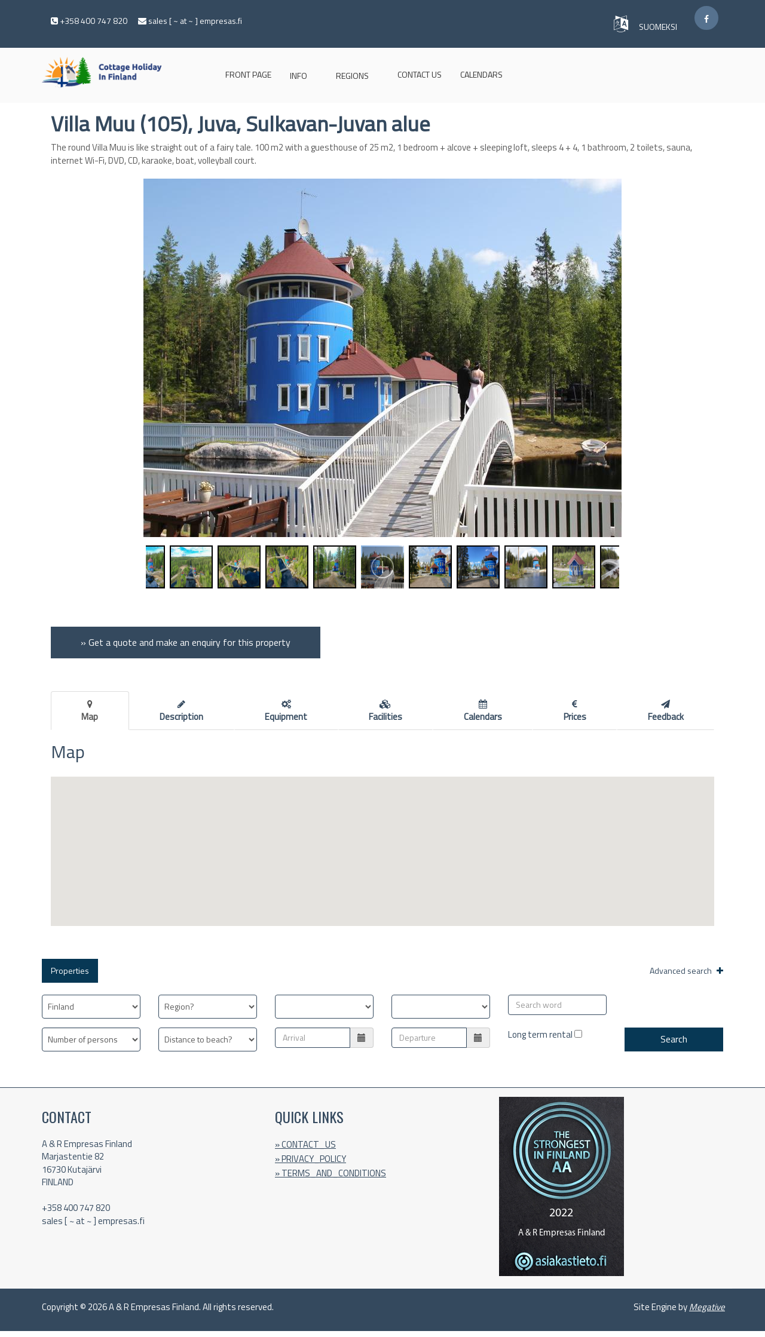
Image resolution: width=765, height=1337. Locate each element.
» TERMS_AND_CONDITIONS (330, 1173)
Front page (248, 74)
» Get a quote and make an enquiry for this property (185, 642)
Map (89, 711)
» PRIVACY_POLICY (310, 1159)
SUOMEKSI (659, 26)
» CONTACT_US (305, 1144)
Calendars (481, 74)
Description (181, 711)
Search (673, 1039)
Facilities (385, 711)
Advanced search (686, 970)
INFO (298, 75)
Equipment (286, 711)
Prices (575, 711)
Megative (707, 1307)
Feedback (666, 711)
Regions (352, 75)
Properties (70, 970)
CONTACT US (419, 74)
